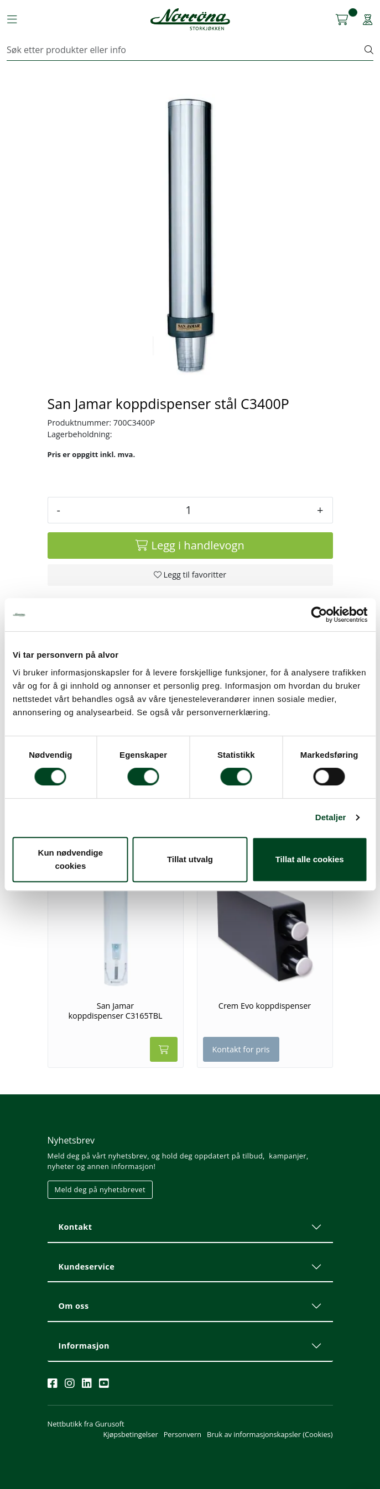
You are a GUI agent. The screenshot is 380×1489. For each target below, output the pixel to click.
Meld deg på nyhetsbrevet (100, 1189)
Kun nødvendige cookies (70, 859)
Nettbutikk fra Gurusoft (86, 1424)
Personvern (182, 1434)
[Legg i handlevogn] (190, 545)
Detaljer (330, 817)
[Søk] (186, 50)
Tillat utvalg (190, 859)
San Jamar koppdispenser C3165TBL (115, 1010)
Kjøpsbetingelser (130, 1434)
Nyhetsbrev (71, 1140)
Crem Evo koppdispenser (264, 1006)
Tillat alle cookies (309, 859)
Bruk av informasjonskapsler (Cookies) (269, 1434)
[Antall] (189, 510)
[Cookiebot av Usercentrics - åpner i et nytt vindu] (318, 614)
